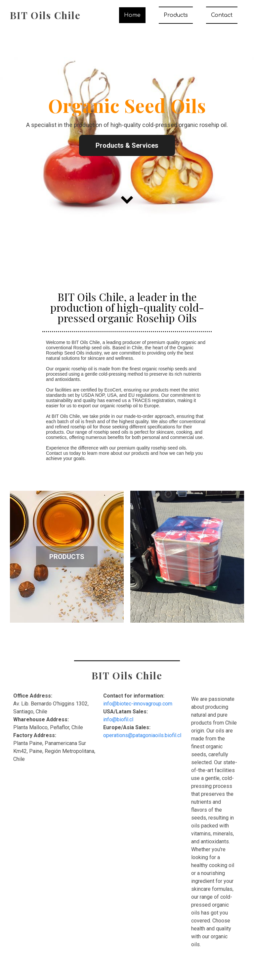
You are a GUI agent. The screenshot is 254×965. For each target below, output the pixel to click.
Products (176, 15)
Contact (222, 15)
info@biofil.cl (118, 719)
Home (132, 15)
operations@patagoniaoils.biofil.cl (142, 735)
